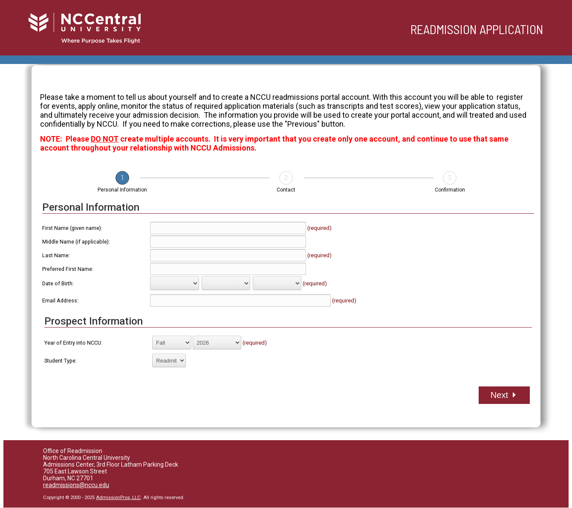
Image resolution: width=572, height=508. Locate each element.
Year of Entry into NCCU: (73, 343)
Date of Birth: (58, 283)
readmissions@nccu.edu (76, 485)
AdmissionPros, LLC (118, 497)
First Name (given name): (72, 228)
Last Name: (56, 255)
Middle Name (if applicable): (76, 241)
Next (503, 395)
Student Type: (60, 360)
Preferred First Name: (67, 269)
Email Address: (60, 300)
